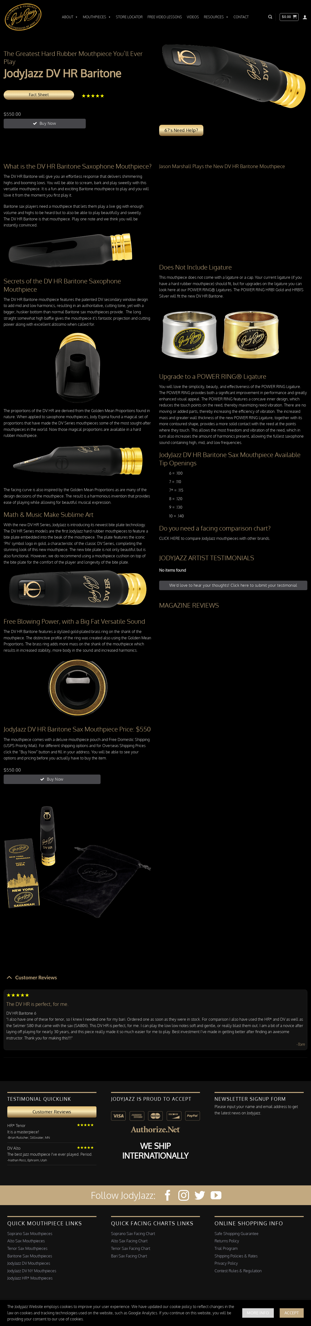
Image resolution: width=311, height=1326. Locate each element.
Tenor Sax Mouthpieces (27, 1248)
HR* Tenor (16, 1125)
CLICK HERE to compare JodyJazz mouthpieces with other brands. (214, 538)
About (70, 17)
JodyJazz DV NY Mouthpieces (31, 1270)
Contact (241, 17)
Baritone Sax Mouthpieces (29, 1256)
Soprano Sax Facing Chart (133, 1233)
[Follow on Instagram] (183, 1196)
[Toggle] (9, 977)
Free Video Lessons (164, 17)
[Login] (304, 17)
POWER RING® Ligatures (210, 289)
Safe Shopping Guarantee (237, 1233)
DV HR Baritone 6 (21, 1013)
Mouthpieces (97, 17)
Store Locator (129, 17)
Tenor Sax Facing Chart (130, 1248)
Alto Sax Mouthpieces (26, 1240)
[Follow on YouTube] (216, 1196)
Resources (216, 17)
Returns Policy (227, 1240)
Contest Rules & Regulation (238, 1270)
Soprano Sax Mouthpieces (29, 1233)
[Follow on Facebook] (167, 1196)
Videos (193, 17)
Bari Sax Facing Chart (129, 1256)
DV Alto (13, 1148)
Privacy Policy (226, 1263)
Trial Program (226, 1248)
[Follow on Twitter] (199, 1196)
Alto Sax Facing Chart (129, 1240)
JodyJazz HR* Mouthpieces (29, 1278)
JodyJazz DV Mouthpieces (28, 1263)
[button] (270, 17)
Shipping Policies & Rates (236, 1256)
